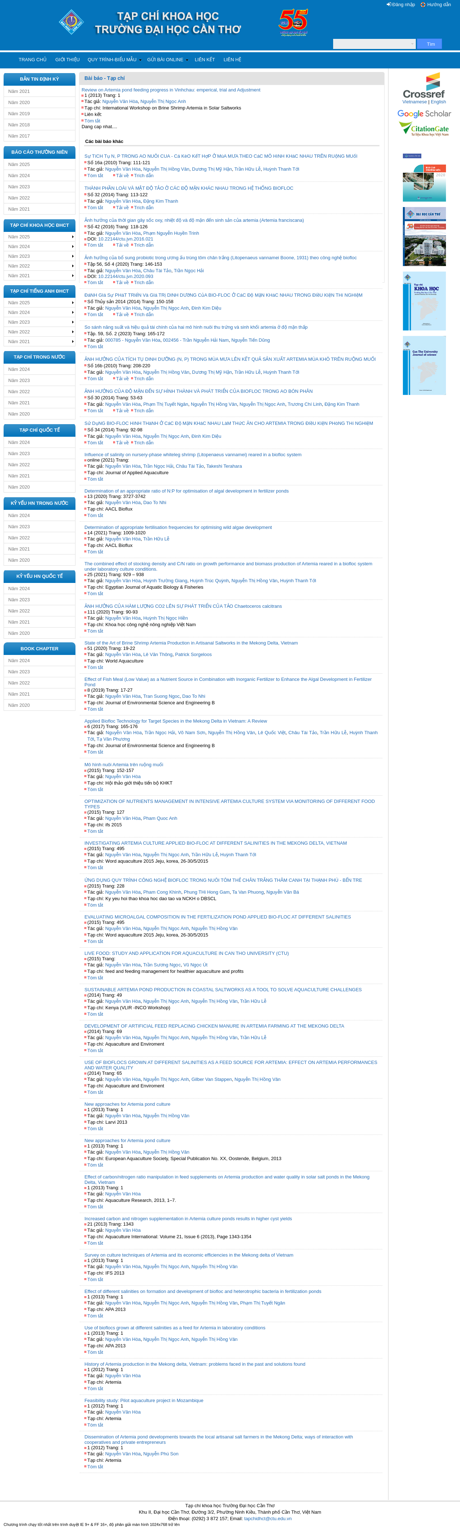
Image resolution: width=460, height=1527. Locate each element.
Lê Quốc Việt (272, 732)
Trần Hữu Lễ (247, 169)
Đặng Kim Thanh (160, 201)
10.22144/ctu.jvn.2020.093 (125, 276)
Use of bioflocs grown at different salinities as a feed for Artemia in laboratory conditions (174, 1327)
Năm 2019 (19, 113)
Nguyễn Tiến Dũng (250, 340)
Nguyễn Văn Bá (282, 892)
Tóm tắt (92, 120)
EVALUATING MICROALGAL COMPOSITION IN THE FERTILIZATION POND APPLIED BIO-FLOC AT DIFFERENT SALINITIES (217, 917)
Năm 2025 (19, 164)
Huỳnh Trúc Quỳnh (209, 580)
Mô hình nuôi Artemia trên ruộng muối (123, 764)
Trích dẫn (143, 175)
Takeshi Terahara (224, 466)
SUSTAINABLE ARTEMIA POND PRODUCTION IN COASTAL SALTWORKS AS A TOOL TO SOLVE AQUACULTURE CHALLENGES (223, 989)
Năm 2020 (19, 102)
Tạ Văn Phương (113, 739)
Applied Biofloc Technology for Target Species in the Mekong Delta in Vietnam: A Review (175, 721)
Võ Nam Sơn (191, 732)
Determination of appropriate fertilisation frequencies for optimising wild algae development (178, 527)
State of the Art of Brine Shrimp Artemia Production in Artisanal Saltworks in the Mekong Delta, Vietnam (191, 643)
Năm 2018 (19, 124)
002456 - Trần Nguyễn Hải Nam (196, 340)
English (438, 101)
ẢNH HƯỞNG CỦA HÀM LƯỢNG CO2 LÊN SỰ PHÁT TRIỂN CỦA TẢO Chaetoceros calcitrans (183, 606)
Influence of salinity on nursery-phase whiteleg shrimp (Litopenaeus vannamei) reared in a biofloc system (193, 454)
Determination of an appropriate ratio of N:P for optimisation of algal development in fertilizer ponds (186, 491)
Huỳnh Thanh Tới (281, 169)
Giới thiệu (67, 59)
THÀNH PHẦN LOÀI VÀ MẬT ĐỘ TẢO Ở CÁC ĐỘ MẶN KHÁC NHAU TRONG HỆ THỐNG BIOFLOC (188, 188)
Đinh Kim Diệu (206, 308)
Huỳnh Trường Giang (165, 580)
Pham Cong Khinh (162, 892)
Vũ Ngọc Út (195, 964)
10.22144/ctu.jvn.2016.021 (125, 239)
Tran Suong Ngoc (161, 696)
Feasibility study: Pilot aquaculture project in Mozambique (143, 1400)
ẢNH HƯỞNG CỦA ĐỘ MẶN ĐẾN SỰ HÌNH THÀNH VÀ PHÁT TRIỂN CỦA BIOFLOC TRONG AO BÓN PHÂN (198, 391)
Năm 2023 (19, 186)
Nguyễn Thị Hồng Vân (166, 169)
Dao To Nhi (154, 502)
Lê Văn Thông (157, 654)
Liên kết (205, 59)
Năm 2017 (19, 136)
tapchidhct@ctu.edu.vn (267, 1518)
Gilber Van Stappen (212, 1079)
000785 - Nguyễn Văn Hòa (133, 340)
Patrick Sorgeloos (193, 654)
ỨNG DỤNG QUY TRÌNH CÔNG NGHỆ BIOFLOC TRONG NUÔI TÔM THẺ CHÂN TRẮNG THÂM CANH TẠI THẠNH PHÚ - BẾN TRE (223, 880)
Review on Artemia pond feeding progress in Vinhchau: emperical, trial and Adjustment (171, 90)
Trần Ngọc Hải (189, 270)
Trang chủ (33, 59)
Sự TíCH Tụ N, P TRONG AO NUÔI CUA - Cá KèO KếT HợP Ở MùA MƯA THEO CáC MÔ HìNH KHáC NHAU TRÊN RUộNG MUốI (221, 156)
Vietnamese (414, 101)
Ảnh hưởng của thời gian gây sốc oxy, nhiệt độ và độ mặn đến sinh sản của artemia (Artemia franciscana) (194, 220)
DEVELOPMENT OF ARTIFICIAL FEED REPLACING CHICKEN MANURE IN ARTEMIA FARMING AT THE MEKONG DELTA (214, 1026)
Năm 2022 (19, 198)
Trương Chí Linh (305, 404)
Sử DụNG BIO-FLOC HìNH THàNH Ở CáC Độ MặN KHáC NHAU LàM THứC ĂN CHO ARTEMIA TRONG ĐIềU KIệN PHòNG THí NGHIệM (228, 423)
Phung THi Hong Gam (207, 892)
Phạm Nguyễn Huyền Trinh (171, 233)
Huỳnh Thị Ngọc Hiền (165, 618)
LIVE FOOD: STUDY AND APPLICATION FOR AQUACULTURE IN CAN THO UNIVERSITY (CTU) (186, 953)
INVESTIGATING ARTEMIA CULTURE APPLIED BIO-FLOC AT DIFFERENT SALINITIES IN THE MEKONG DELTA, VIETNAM (215, 843)
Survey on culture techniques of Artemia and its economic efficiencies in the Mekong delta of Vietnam (188, 1255)
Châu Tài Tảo (157, 270)
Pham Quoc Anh (160, 818)
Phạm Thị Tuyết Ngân (165, 404)
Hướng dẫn (439, 4)
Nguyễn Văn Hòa (120, 101)
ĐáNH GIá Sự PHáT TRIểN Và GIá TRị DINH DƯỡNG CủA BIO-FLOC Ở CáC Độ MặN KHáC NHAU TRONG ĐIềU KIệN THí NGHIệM (223, 295)
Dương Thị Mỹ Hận (212, 169)
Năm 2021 (19, 91)
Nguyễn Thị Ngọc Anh (163, 101)
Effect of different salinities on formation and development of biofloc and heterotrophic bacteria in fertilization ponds (202, 1291)
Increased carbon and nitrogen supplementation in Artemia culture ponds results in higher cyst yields (188, 1218)
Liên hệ (232, 59)
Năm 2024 (19, 175)
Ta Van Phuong (248, 892)
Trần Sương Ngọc (162, 964)
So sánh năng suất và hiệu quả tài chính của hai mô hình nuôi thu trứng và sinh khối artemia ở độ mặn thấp (196, 327)
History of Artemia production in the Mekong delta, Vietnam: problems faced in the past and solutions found (194, 1364)
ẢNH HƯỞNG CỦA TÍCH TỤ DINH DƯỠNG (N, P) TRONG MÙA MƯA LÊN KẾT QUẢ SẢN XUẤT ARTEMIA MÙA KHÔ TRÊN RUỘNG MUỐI (230, 359)
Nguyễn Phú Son (161, 1453)
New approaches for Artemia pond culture (127, 1104)
